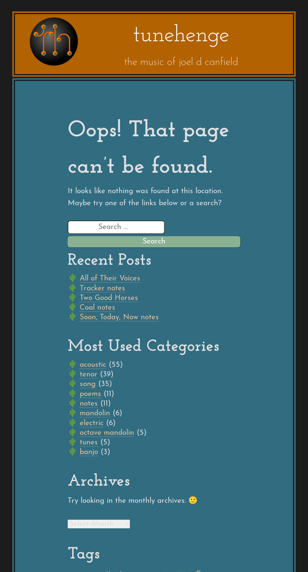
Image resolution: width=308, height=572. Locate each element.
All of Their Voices (110, 278)
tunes (89, 442)
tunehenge (181, 35)
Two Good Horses (109, 298)
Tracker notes (102, 288)
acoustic (93, 365)
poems (90, 394)
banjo (89, 452)
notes (89, 403)
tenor (88, 374)
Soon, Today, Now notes (119, 317)
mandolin (95, 413)
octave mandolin (107, 433)
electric (91, 423)
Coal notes (97, 307)
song (88, 384)
